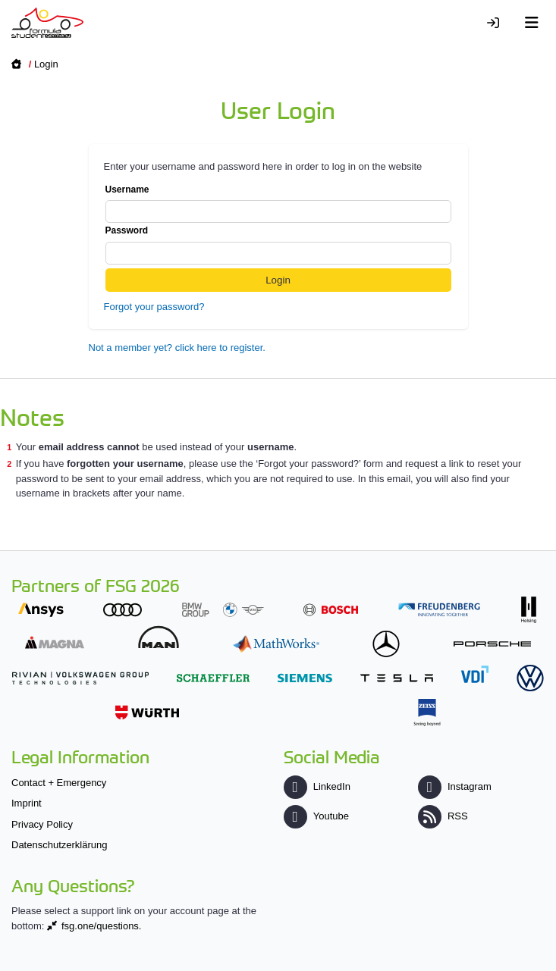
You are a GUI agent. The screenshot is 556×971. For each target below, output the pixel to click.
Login (46, 64)
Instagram (455, 786)
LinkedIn (317, 786)
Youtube (316, 816)
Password (278, 245)
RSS (443, 816)
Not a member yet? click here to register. (177, 347)
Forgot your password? (154, 306)
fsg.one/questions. (101, 926)
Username (278, 204)
